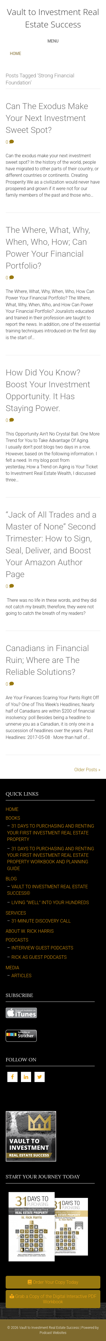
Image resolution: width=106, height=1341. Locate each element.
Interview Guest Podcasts (42, 948)
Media (12, 967)
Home (15, 53)
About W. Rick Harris (30, 931)
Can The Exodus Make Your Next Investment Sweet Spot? (47, 118)
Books (13, 818)
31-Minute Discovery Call (41, 921)
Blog (11, 878)
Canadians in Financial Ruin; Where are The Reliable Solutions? (47, 660)
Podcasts (17, 940)
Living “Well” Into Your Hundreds (50, 902)
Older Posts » (87, 769)
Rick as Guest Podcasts (38, 957)
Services (16, 913)
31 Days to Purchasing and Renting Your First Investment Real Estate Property (50, 832)
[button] (53, 1282)
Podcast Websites (53, 1333)
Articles (21, 975)
